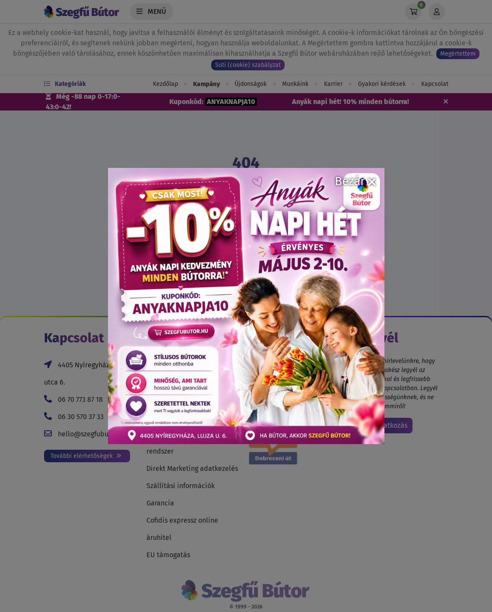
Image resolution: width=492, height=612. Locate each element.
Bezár (355, 181)
